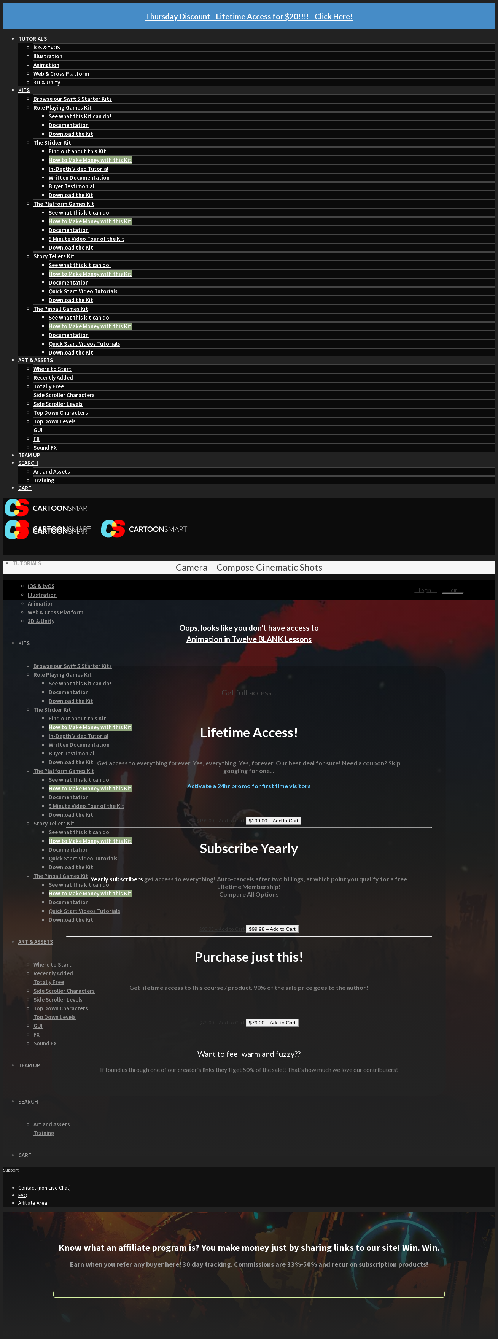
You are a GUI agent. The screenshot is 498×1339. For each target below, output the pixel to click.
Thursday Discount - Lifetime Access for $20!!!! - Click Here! (249, 16)
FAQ (22, 1195)
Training (43, 480)
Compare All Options (249, 894)
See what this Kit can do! (80, 116)
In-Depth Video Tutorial (78, 168)
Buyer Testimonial (71, 186)
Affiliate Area (32, 1202)
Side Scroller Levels (58, 403)
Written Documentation (79, 177)
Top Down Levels (54, 421)
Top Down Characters (60, 412)
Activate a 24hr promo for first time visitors (249, 785)
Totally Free (48, 386)
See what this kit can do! (80, 212)
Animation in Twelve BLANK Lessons (249, 639)
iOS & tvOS (46, 47)
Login (425, 590)
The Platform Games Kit (63, 203)
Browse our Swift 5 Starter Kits (72, 98)
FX (36, 438)
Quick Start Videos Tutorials (84, 343)
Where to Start (52, 368)
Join (452, 590)
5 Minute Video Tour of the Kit (86, 238)
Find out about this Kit (77, 151)
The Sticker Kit (52, 142)
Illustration (47, 56)
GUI (38, 430)
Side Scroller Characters (64, 395)
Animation (46, 64)
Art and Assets (51, 471)
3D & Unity (46, 82)
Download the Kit (71, 133)
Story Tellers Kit (54, 256)
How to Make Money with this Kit (90, 160)
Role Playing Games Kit (62, 107)
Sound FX (45, 447)
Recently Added (53, 377)
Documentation (69, 125)
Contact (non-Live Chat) (44, 1187)
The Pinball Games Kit (60, 308)
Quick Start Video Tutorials (83, 291)
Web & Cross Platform (61, 73)
